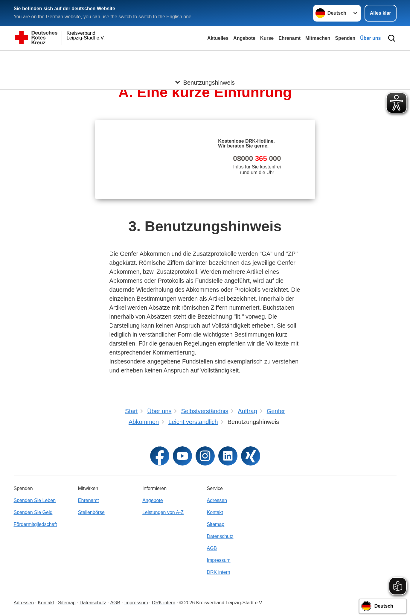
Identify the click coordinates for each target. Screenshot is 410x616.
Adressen (217, 500)
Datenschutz (220, 536)
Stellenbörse (91, 512)
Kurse (267, 38)
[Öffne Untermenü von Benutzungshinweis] (205, 58)
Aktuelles (217, 38)
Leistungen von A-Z (163, 512)
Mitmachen (317, 38)
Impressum (218, 560)
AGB (212, 548)
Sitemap (215, 524)
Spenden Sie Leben (35, 500)
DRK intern (218, 572)
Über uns (370, 38)
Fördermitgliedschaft (35, 524)
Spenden (345, 38)
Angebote (244, 38)
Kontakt (215, 512)
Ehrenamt (289, 38)
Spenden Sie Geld (33, 512)
